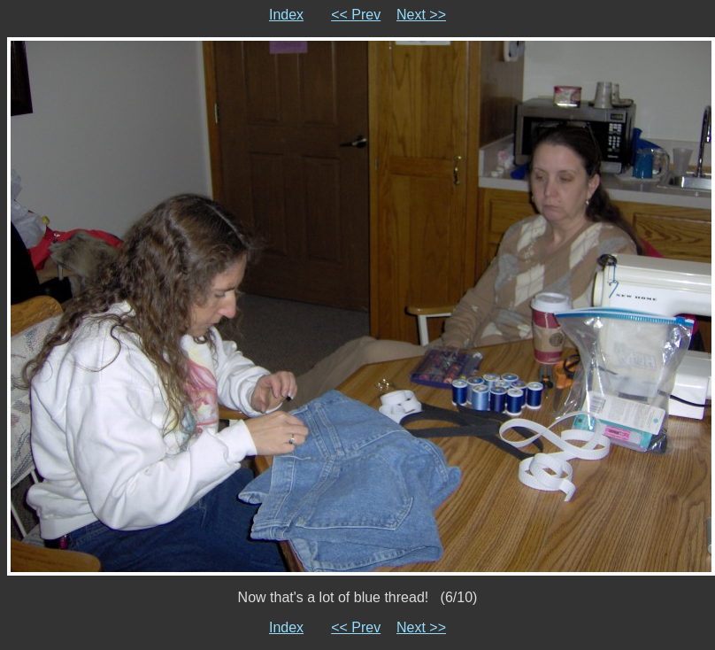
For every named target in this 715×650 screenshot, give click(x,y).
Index (286, 14)
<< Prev (356, 14)
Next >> (421, 14)
